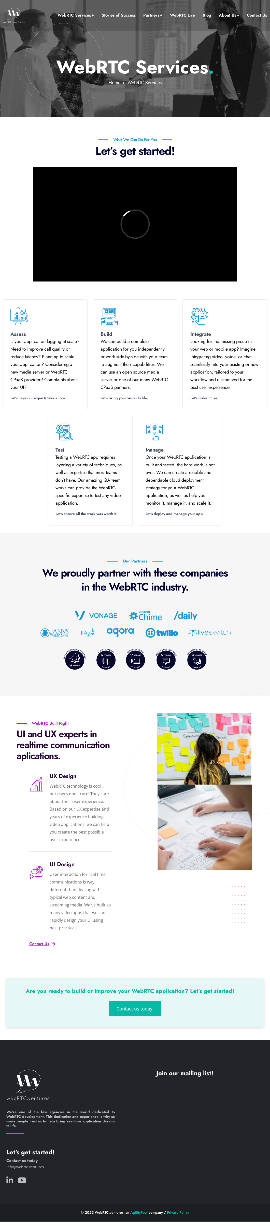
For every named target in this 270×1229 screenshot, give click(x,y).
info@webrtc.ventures (25, 1166)
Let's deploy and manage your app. (175, 514)
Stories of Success (119, 15)
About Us (227, 15)
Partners (151, 15)
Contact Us (257, 15)
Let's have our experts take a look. (39, 398)
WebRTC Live (182, 15)
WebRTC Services (74, 15)
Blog (207, 15)
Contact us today (22, 1160)
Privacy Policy (178, 1212)
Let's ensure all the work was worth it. (86, 514)
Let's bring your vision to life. (124, 398)
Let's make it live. (204, 398)
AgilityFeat (139, 1212)
